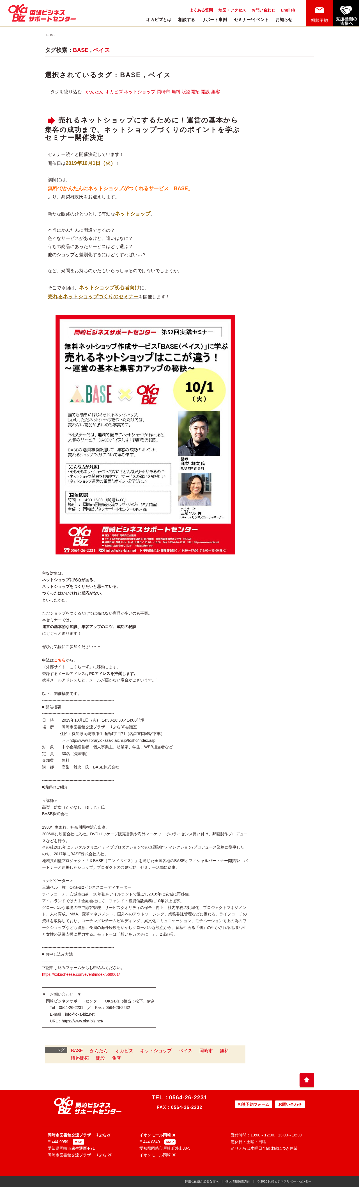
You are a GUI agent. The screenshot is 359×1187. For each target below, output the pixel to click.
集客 (215, 91)
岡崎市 (163, 91)
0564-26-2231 (188, 1097)
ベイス (101, 50)
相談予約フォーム (253, 1104)
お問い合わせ (263, 10)
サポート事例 (214, 19)
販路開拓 (191, 91)
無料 (175, 91)
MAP (78, 1142)
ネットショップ (139, 91)
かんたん (94, 91)
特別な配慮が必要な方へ (202, 1181)
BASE (81, 50)
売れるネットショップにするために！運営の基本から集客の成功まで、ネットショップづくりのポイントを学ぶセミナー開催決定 (142, 128)
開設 (205, 91)
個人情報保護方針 (237, 1181)
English (288, 10)
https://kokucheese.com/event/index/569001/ (81, 974)
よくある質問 (201, 10)
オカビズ (114, 91)
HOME (51, 35)
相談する (186, 19)
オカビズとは (158, 19)
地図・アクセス (232, 10)
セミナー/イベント (251, 19)
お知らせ (283, 19)
